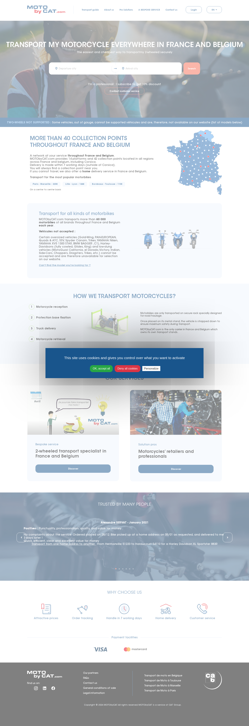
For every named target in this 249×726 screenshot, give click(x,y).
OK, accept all (101, 368)
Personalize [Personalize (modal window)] (151, 368)
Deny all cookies (127, 368)
